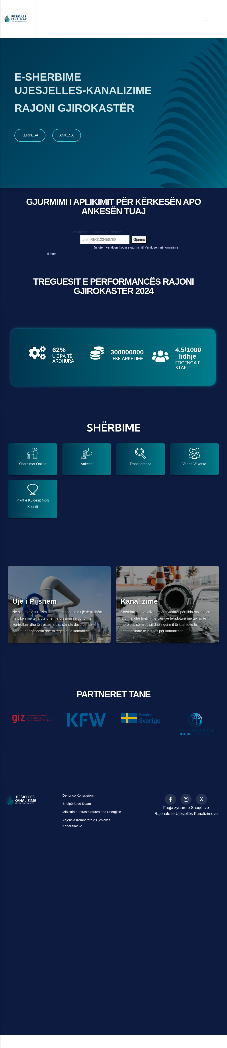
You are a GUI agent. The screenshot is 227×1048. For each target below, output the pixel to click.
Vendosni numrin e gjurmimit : (86, 232)
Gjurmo (139, 239)
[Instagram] (186, 799)
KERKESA (30, 135)
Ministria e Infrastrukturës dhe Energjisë (91, 812)
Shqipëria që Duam (76, 803)
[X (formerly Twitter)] (201, 799)
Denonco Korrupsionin (78, 795)
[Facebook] (170, 799)
